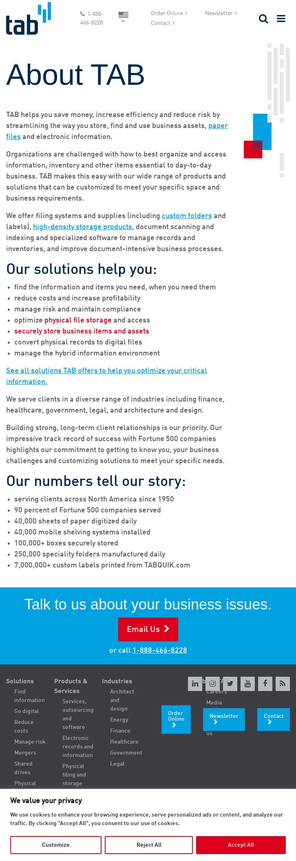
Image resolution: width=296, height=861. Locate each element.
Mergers (25, 753)
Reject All (149, 845)
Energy (119, 720)
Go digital (26, 711)
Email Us (143, 630)
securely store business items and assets (81, 331)
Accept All (241, 845)
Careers (216, 692)
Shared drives (23, 768)
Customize (56, 845)
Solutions (20, 681)
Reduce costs (24, 727)
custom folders (187, 216)
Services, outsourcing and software (78, 714)
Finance (120, 731)
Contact (160, 23)
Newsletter (219, 13)
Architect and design (122, 700)
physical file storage (78, 320)
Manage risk (30, 742)
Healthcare (124, 742)
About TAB (213, 681)
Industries (117, 681)
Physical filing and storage (74, 775)
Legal (117, 764)
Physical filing (25, 788)
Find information (29, 696)
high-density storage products (82, 227)
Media (214, 703)
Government (126, 753)
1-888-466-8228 (92, 18)
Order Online (167, 13)
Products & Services (71, 686)
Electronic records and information (77, 746)
